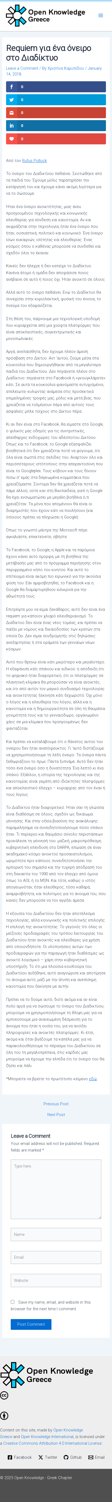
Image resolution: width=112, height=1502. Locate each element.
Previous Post (56, 1104)
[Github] (73, 1457)
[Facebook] (19, 1457)
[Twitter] (48, 1457)
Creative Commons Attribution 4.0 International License (52, 1443)
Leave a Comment (22, 68)
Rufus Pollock (34, 160)
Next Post (56, 1115)
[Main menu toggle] (100, 15)
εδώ (93, 1078)
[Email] (96, 1457)
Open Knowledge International (47, 1436)
